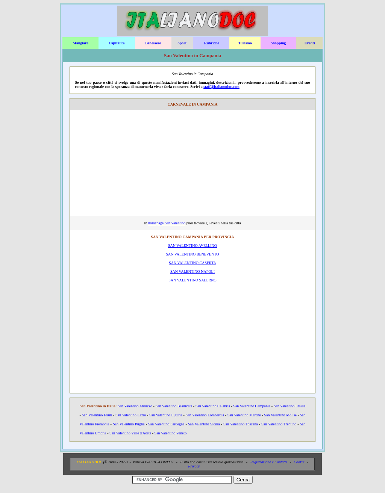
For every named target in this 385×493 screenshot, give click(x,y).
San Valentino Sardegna (166, 424)
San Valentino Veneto (171, 433)
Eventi (310, 43)
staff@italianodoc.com (221, 87)
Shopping (278, 43)
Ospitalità (116, 43)
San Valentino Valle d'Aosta (130, 433)
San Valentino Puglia (129, 424)
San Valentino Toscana (240, 424)
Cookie (299, 462)
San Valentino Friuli (97, 415)
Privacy (194, 466)
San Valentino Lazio (130, 415)
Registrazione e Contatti (268, 462)
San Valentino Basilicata (173, 406)
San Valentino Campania (251, 406)
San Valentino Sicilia (204, 424)
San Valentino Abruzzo (135, 406)
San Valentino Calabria (213, 406)
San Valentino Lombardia (205, 415)
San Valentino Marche (244, 415)
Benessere (153, 43)
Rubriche (211, 43)
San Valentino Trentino (278, 424)
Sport (181, 43)
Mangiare (80, 43)
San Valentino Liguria (165, 415)
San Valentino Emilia (290, 406)
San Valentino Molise (280, 415)
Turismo (245, 43)
